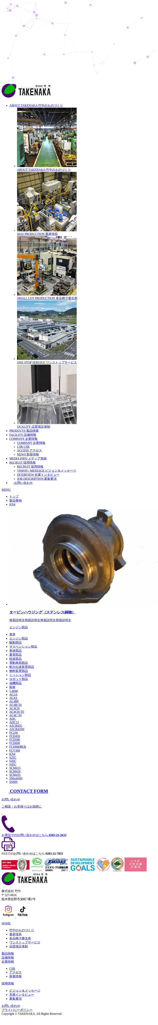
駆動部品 (15, 642)
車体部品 (15, 650)
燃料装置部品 (18, 671)
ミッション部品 (20, 675)
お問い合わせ (21, 482)
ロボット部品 (18, 679)
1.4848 (13, 691)
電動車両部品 (18, 662)
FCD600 (14, 743)
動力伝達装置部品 (21, 666)
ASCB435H (16, 729)
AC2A (13, 694)
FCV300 (14, 750)
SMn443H (15, 778)
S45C (12, 764)
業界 (12, 634)
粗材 (12, 687)
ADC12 (14, 722)
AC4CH (14, 708)
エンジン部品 (18, 638)
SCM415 (15, 768)
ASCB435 (15, 725)
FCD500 (14, 739)
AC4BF (14, 701)
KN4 (12, 754)
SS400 (13, 781)
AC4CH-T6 (16, 711)
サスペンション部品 (23, 646)
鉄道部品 (15, 658)
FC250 (13, 732)
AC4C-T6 (15, 715)
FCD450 (14, 736)
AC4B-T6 (15, 704)
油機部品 (15, 683)
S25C (12, 757)
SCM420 (15, 771)
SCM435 (15, 775)
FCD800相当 (17, 746)
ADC (12, 718)
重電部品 (15, 654)
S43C (12, 761)
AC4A (13, 698)
